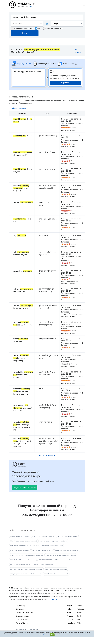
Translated (22, 619)
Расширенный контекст (22, 28)
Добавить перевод (18, 108)
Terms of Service (22, 623)
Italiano (69, 609)
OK (52, 635)
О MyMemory (20, 605)
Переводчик (20, 609)
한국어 (79, 623)
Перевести (65, 83)
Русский (79, 612)
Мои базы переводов (53, 28)
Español (70, 612)
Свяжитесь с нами (22, 616)
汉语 (78, 619)
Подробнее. (43, 635)
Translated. (52, 599)
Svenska (80, 605)
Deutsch (70, 619)
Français (70, 616)
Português (81, 609)
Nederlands (71, 623)
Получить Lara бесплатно (24, 487)
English (69, 605)
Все (38, 28)
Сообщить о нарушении (24, 612)
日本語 (79, 616)
